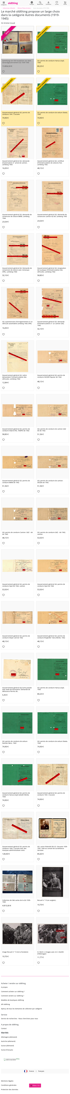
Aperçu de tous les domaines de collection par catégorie (21, 1009)
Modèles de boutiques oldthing (12, 1000)
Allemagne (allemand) (9, 1037)
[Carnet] (57, 3)
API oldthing (5, 1004)
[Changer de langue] (32, 3)
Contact (4, 1028)
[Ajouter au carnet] (17, 71)
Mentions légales (7, 1081)
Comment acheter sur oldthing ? (12, 991)
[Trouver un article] (40, 3)
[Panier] (65, 3)
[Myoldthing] (48, 3)
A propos (4, 987)
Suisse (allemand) (7, 1046)
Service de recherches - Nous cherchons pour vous (19, 1019)
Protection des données (9, 1089)
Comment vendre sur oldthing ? (12, 996)
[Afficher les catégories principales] (4, 3)
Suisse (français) (7, 1050)
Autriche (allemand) (8, 1041)
